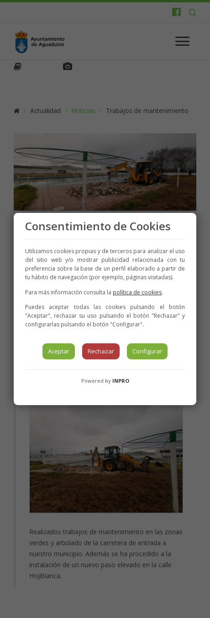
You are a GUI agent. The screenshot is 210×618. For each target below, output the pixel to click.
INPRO (120, 380)
